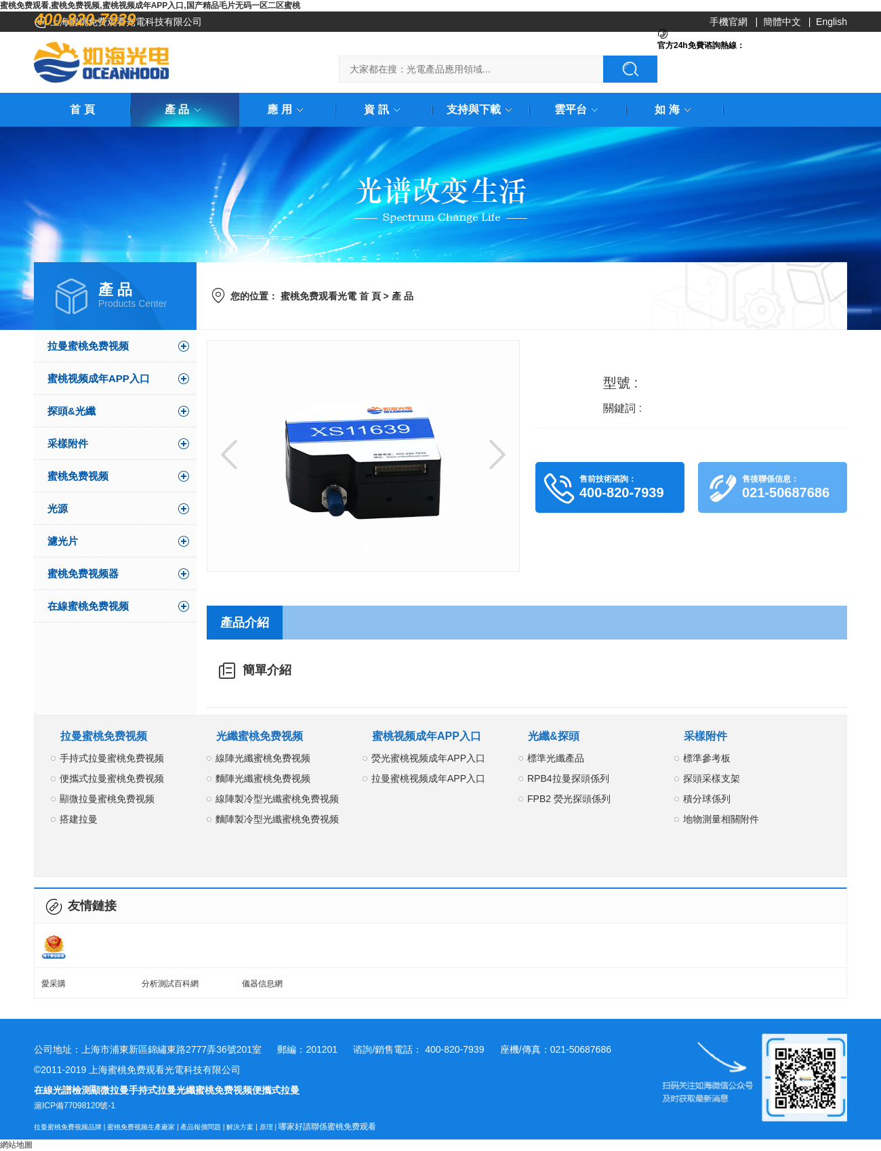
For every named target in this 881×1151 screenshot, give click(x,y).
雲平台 (578, 109)
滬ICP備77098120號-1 (74, 1105)
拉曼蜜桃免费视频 (88, 346)
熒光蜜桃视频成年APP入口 (428, 758)
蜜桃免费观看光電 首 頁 (331, 296)
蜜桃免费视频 (77, 476)
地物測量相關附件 (721, 819)
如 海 (675, 109)
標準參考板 (707, 758)
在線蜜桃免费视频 (88, 606)
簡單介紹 (267, 670)
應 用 (287, 109)
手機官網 (728, 21)
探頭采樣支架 (711, 778)
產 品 (185, 109)
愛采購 (53, 983)
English (831, 21)
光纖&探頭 (553, 736)
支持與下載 (482, 109)
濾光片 (62, 541)
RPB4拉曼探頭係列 (568, 778)
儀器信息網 (262, 983)
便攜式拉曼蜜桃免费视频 (112, 778)
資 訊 (384, 109)
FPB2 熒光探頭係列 (569, 798)
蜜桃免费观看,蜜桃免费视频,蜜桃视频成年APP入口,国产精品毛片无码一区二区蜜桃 (150, 5)
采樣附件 (67, 443)
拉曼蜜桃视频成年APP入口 (428, 778)
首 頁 (82, 109)
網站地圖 (16, 1145)
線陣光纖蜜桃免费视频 (263, 758)
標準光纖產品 (555, 758)
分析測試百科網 (170, 983)
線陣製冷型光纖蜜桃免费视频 (277, 798)
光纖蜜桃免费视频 (259, 736)
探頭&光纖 (71, 411)
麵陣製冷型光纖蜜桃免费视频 (277, 819)
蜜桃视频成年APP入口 (98, 378)
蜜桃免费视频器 (83, 573)
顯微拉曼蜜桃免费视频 (107, 798)
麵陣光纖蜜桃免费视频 (263, 778)
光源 (57, 508)
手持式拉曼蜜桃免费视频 (112, 758)
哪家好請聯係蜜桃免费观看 (327, 1126)
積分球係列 (707, 798)
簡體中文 (782, 21)
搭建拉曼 (79, 819)
